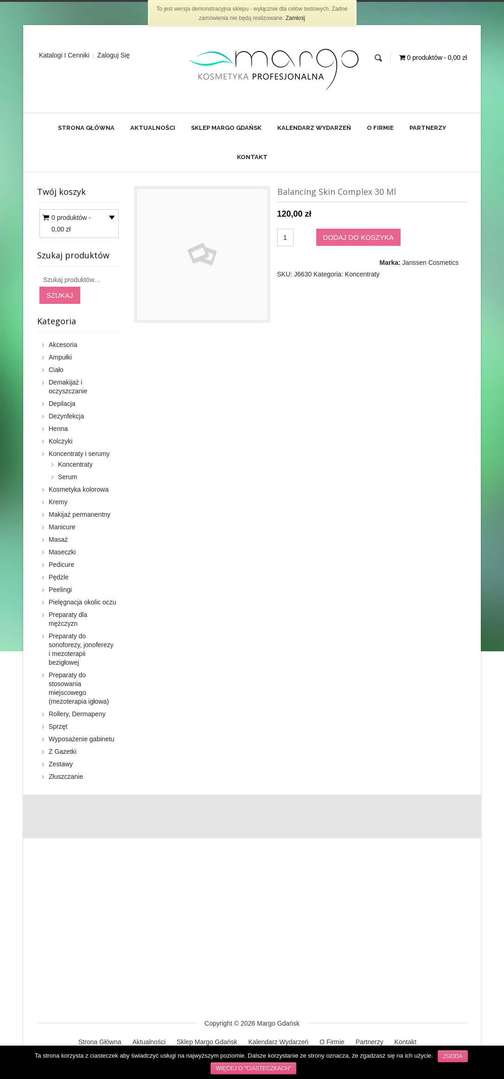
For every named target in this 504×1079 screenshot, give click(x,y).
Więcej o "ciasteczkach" (253, 1068)
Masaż (58, 539)
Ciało (56, 369)
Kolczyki (60, 441)
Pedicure (61, 564)
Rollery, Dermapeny (77, 714)
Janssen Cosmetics (430, 262)
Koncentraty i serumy (79, 453)
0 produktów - (71, 224)
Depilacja (62, 403)
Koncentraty (362, 274)
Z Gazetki (63, 751)
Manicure (62, 527)
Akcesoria (63, 344)
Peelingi (60, 589)
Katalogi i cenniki (64, 55)
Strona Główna (86, 127)
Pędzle (59, 577)
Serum (67, 477)
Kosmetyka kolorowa (78, 489)
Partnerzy (427, 127)
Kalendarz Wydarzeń (314, 127)
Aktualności (152, 127)
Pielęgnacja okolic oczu (82, 602)
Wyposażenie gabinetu (82, 739)
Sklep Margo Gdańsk (226, 127)
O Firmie (380, 127)
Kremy (58, 502)
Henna (58, 428)
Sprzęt (58, 726)
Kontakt (252, 157)
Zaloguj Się (113, 55)
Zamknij (295, 18)
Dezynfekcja (66, 416)
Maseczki (62, 552)
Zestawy (61, 764)
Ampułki (60, 357)
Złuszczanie (66, 776)
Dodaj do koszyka (358, 237)
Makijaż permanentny (79, 514)
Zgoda (453, 1056)
